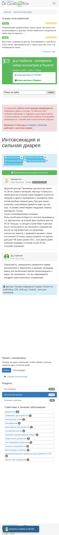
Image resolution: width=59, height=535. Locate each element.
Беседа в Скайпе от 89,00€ (21, 529)
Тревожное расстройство (16, 415)
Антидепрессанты (13, 431)
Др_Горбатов (17, 255)
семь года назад (17, 182)
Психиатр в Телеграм (33, 158)
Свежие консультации (15, 376)
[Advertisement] (29, 327)
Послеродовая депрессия (17, 442)
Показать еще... (50, 51)
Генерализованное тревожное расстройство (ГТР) (28, 454)
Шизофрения (11, 423)
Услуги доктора (12, 158)
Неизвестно (16, 179)
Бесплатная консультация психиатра (29, 172)
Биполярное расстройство (17, 427)
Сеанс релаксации (13, 164)
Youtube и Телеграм (37, 125)
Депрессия (10, 412)
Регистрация (19, 370)
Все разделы (29, 389)
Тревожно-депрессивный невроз (20, 435)
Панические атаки (13, 419)
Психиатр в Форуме (14, 161)
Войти (6, 370)
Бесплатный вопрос (36, 161)
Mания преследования (15, 460)
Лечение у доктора (29, 400)
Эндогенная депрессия (15, 438)
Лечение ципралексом (15, 446)
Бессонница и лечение (15, 450)
